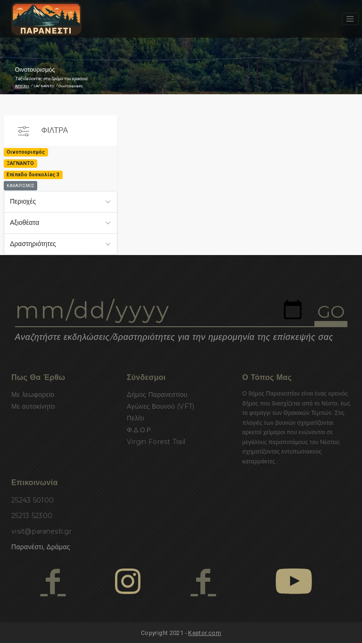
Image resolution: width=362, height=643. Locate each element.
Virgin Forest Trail (156, 441)
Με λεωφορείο (32, 394)
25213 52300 (31, 515)
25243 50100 (32, 500)
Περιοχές (23, 201)
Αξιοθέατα (24, 222)
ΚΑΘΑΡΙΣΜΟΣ (20, 185)
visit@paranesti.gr (41, 531)
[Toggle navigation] (350, 19)
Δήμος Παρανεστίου (157, 394)
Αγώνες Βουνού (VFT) (161, 406)
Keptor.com (204, 632)
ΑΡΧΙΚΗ (22, 86)
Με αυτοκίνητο (33, 406)
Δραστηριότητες (33, 243)
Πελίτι (135, 418)
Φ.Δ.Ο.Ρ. (140, 430)
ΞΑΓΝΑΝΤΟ (43, 86)
